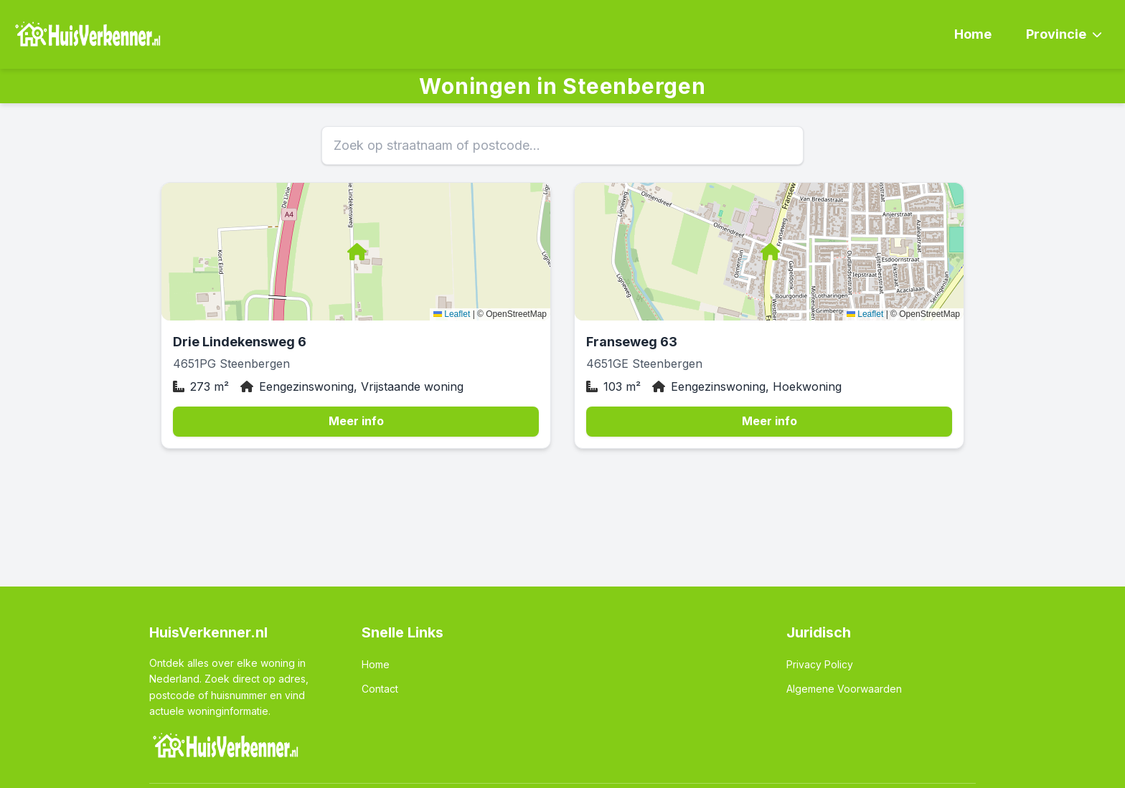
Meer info (356, 421)
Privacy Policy (819, 664)
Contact (380, 689)
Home (973, 34)
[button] (355, 251)
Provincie (1064, 34)
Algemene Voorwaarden (844, 689)
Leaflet (451, 314)
